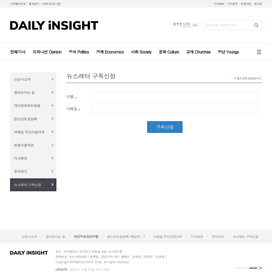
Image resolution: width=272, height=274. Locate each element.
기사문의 (232, 4)
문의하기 (20, 171)
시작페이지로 (18, 4)
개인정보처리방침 (27, 105)
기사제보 (219, 4)
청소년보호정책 (25, 118)
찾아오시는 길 (24, 92)
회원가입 (246, 4)
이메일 (71, 108)
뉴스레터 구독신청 (27, 184)
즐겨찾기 (34, 4)
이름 (70, 96)
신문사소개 (22, 79)
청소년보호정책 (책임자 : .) (126, 236)
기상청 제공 (185, 26)
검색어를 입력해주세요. (222, 25)
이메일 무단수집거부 (29, 131)
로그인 (258, 4)
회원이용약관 (24, 145)
